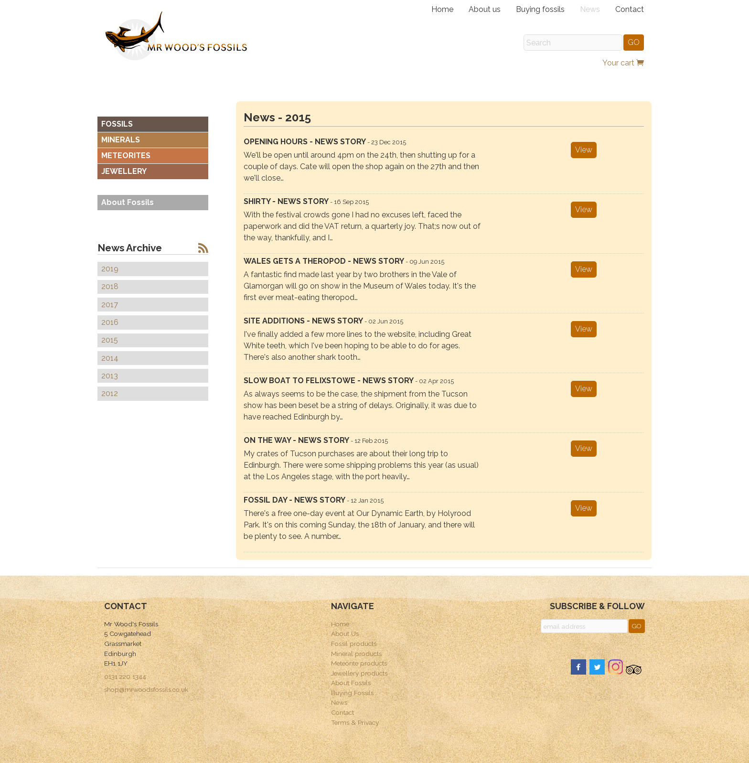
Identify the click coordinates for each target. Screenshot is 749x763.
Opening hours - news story (325, 141)
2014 (109, 358)
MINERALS (120, 139)
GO (634, 42)
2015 (109, 339)
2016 (109, 322)
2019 (109, 268)
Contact (629, 9)
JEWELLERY (124, 171)
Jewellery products (359, 673)
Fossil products (353, 643)
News (590, 9)
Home (442, 9)
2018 (109, 286)
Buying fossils (540, 9)
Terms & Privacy (355, 722)
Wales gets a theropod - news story (344, 261)
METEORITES (125, 155)
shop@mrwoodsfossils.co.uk (146, 689)
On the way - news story (316, 440)
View (583, 149)
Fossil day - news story (314, 500)
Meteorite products (359, 663)
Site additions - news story (323, 320)
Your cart (623, 62)
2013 (109, 375)
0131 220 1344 (125, 676)
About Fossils (127, 202)
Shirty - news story (306, 201)
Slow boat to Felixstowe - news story (349, 380)
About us (485, 9)
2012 (109, 393)
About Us (345, 633)
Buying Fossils (352, 693)
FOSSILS (117, 124)
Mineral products (356, 653)
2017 (109, 304)
